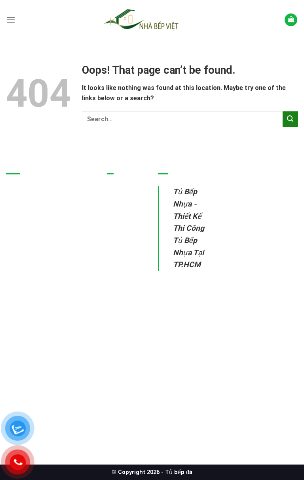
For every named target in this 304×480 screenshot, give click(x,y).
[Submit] (290, 119)
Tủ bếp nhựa (125, 202)
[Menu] (10, 19)
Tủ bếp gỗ (122, 239)
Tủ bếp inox (124, 220)
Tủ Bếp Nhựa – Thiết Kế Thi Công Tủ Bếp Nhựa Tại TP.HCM (44, 399)
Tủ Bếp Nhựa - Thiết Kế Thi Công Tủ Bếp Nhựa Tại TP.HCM (188, 228)
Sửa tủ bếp (123, 286)
